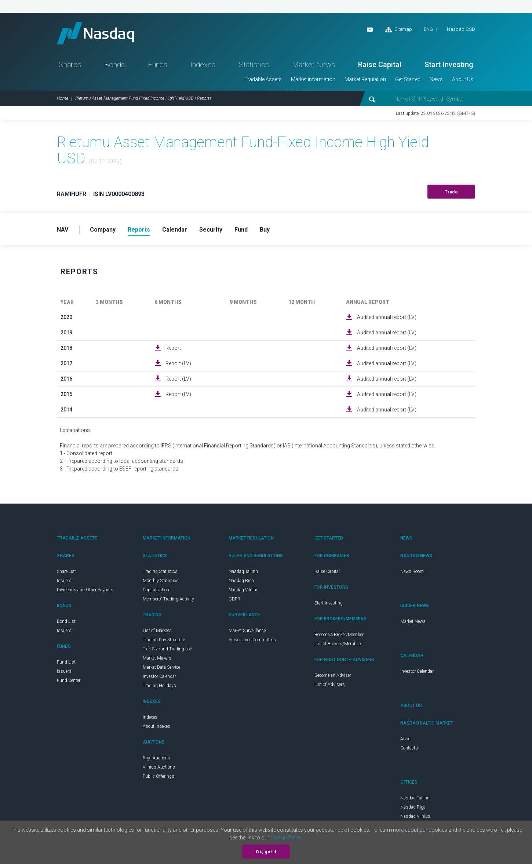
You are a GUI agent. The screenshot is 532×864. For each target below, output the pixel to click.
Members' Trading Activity (168, 599)
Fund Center (68, 680)
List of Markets (157, 630)
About (406, 738)
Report (173, 348)
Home (62, 98)
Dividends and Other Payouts (85, 589)
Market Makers (157, 658)
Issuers (64, 580)
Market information (313, 79)
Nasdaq (95, 33)
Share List (66, 571)
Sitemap (398, 29)
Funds (157, 64)
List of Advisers (329, 684)
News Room (412, 571)
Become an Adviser (332, 675)
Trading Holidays (159, 685)
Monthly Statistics (161, 580)
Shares (70, 64)
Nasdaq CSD (461, 29)
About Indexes (156, 726)
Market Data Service (161, 667)
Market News (313, 64)
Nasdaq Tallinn (243, 571)
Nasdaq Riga (241, 580)
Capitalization (156, 589)
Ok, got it (266, 851)
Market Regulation (365, 79)
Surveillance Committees (252, 639)
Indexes (202, 64)
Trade (451, 192)
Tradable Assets (263, 79)
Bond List (66, 621)
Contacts (409, 748)
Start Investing (448, 64)
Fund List (66, 662)
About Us (462, 79)
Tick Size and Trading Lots (168, 648)
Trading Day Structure (164, 639)
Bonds (114, 64)
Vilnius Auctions (159, 767)
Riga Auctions (156, 757)
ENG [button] (428, 29)
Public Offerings (158, 776)
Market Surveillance (247, 630)
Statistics (254, 64)
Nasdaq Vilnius (244, 589)
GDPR (234, 599)
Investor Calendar (159, 676)
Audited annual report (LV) (386, 317)
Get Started (407, 79)
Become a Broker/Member (339, 634)
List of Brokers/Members (338, 643)
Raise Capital (379, 64)
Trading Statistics (160, 571)
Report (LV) (178, 363)
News (436, 79)
